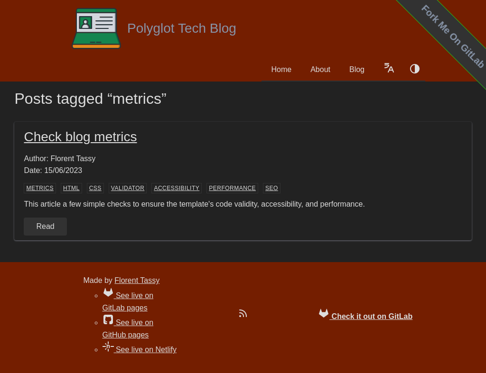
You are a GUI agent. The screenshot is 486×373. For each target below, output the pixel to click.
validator (128, 188)
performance (232, 188)
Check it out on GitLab (365, 314)
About (320, 69)
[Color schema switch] (414, 70)
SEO (271, 188)
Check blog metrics (80, 136)
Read (45, 226)
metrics (40, 188)
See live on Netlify (140, 350)
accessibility (176, 188)
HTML (71, 188)
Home (281, 69)
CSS (95, 188)
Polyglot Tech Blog (153, 28)
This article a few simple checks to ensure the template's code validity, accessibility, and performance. (194, 204)
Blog (356, 69)
